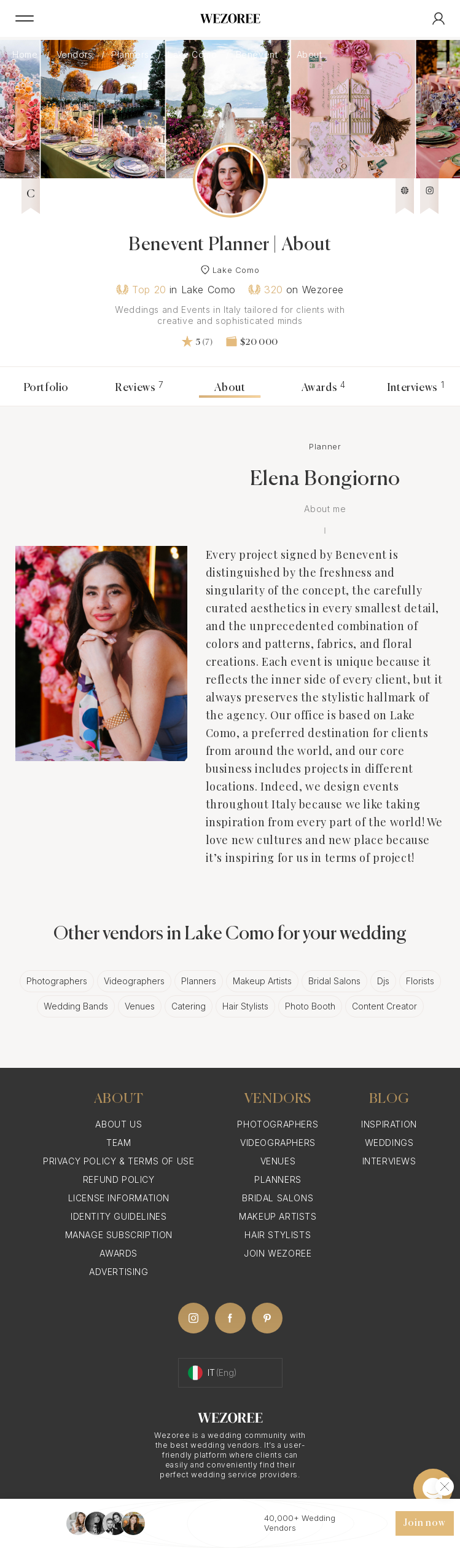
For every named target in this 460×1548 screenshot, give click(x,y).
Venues (140, 1006)
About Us (118, 1124)
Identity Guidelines (118, 1216)
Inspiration (389, 1124)
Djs (383, 981)
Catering (188, 1006)
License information (119, 1198)
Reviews (139, 387)
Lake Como (194, 54)
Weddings (389, 1142)
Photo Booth (310, 1006)
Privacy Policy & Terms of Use (118, 1161)
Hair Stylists (245, 1006)
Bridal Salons (334, 981)
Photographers (56, 981)
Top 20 (141, 289)
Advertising (119, 1271)
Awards (324, 387)
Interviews (416, 387)
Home (26, 54)
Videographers (134, 981)
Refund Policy (119, 1179)
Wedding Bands (76, 1006)
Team (118, 1142)
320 (265, 289)
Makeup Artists (262, 981)
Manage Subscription (119, 1235)
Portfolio (46, 387)
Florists (420, 981)
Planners (131, 54)
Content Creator (384, 1006)
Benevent (258, 54)
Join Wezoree (277, 1253)
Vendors (76, 54)
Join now (424, 1523)
